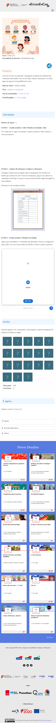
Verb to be (17, 409)
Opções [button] (6, 421)
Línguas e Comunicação (15, 89)
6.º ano (26, 94)
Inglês (24, 97)
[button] (7, 342)
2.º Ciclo (18, 97)
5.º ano (20, 94)
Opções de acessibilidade (29, 648)
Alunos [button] (6, 433)
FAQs (20, 648)
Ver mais (49, 637)
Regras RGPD (14, 648)
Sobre (7, 648)
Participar (40, 648)
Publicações (47, 648)
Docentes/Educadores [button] (11, 428)
